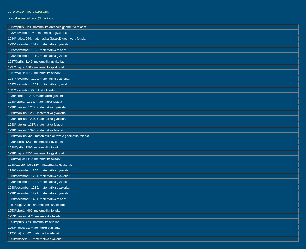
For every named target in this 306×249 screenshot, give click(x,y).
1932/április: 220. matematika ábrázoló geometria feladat (47, 27)
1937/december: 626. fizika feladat (31, 90)
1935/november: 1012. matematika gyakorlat (38, 44)
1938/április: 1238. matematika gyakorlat (36, 141)
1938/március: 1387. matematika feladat (35, 124)
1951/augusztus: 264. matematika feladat (36, 205)
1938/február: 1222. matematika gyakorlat (37, 96)
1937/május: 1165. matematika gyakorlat (36, 67)
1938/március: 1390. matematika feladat (35, 130)
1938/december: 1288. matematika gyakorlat (38, 182)
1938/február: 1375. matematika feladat (35, 101)
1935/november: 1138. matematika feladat (37, 50)
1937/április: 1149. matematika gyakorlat (36, 61)
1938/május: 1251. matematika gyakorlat (36, 153)
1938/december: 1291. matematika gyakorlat (38, 193)
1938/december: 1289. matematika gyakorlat (38, 187)
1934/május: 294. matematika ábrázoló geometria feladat (47, 38)
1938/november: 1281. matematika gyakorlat (38, 176)
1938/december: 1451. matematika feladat (37, 199)
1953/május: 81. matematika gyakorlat (34, 227)
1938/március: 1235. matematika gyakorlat (37, 119)
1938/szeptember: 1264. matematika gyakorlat (40, 164)
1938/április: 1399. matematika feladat (34, 147)
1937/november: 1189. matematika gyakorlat (38, 78)
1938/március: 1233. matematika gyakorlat (37, 113)
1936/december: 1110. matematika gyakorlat (38, 56)
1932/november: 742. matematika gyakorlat (38, 33)
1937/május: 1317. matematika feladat (34, 73)
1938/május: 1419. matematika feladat (34, 159)
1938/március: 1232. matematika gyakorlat (37, 107)
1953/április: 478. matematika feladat (33, 222)
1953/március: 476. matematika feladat (34, 216)
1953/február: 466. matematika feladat (34, 210)
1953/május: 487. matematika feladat (33, 233)
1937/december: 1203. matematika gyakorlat (38, 84)
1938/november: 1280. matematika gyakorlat (38, 170)
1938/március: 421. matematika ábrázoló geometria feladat (48, 136)
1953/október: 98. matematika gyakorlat (35, 239)
